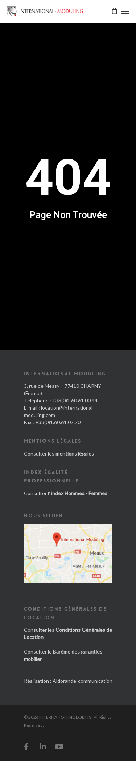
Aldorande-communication (82, 681)
